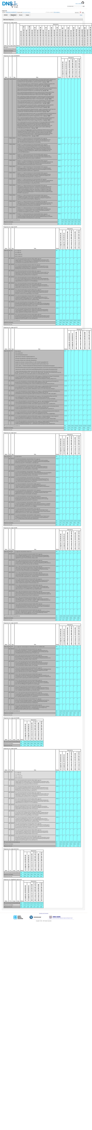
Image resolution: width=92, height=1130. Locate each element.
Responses (13, 15)
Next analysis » (57, 12)
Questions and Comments (43, 913)
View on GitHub (80, 3)
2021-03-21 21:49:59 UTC (11, 12)
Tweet (81, 15)
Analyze (27, 15)
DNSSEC (6, 15)
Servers (20, 15)
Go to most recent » (27, 12)
